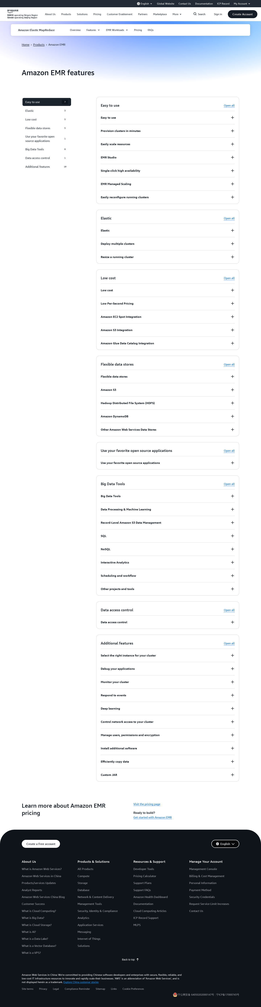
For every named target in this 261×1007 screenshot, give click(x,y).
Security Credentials (202, 897)
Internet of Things (89, 938)
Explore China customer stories (81, 982)
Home (25, 44)
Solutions (84, 946)
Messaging (84, 932)
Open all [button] (229, 105)
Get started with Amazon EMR (152, 817)
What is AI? (29, 932)
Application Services (90, 925)
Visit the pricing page (146, 804)
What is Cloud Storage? (37, 925)
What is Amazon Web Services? (42, 869)
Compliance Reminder (77, 988)
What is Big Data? (33, 918)
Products (39, 44)
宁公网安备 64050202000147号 (196, 994)
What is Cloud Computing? (39, 911)
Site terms (27, 988)
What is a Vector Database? (39, 946)
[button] (50, 14)
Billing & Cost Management (206, 876)
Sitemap (100, 988)
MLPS (137, 925)
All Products (85, 869)
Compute (83, 876)
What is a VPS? (31, 952)
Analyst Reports (32, 890)
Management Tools (90, 904)
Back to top (130, 959)
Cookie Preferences (133, 988)
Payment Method (200, 890)
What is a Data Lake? (35, 938)
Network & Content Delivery (96, 897)
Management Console (203, 869)
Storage (83, 883)
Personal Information (202, 883)
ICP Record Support (145, 918)
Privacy (43, 988)
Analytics (83, 918)
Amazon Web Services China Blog (43, 897)
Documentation (143, 904)
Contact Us (196, 911)
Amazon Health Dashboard (150, 897)
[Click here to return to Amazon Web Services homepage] (22, 16)
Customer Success (33, 904)
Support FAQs (142, 890)
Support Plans (142, 883)
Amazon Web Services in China (41, 876)
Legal (56, 988)
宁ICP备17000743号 (227, 994)
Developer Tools (143, 869)
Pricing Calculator (144, 876)
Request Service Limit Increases (209, 904)
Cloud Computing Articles (149, 911)
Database (83, 890)
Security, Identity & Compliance (98, 911)
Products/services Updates (39, 883)
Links (114, 988)
